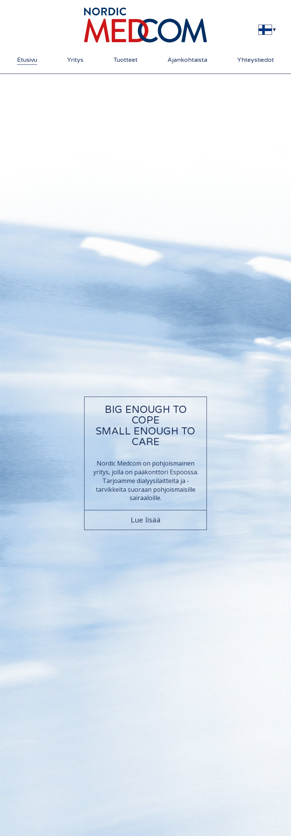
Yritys (75, 60)
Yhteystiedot (255, 60)
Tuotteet (126, 60)
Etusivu (27, 60)
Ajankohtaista (187, 60)
